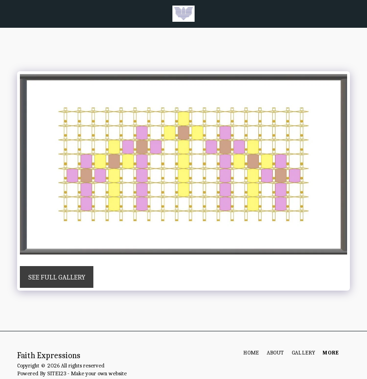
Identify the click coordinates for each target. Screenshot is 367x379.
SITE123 (56, 373)
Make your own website (99, 373)
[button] (10, 13)
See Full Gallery (57, 277)
